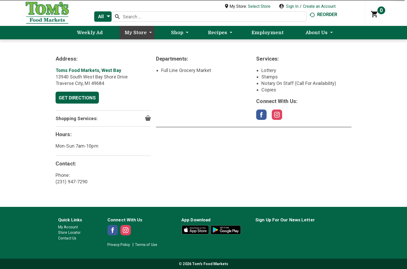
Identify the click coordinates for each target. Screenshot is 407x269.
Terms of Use (146, 245)
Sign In (292, 6)
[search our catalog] (117, 16)
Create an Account (319, 6)
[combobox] (103, 16)
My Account (68, 227)
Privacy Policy (118, 245)
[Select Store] (260, 6)
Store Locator (69, 232)
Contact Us (67, 238)
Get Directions (77, 97)
